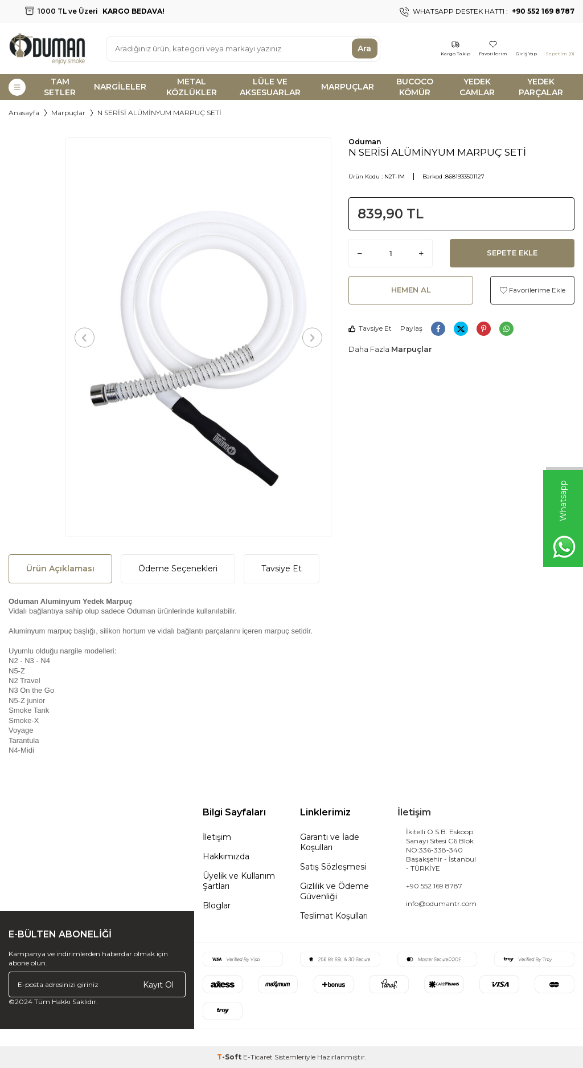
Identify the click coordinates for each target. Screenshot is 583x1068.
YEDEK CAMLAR (477, 87)
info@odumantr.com (441, 903)
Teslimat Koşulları (334, 916)
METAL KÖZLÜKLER (191, 87)
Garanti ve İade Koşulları (329, 842)
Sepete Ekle (512, 252)
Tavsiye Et (370, 328)
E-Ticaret (258, 1057)
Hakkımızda (226, 856)
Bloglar (217, 905)
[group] (198, 337)
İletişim (217, 837)
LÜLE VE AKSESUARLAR (270, 87)
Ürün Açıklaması (60, 568)
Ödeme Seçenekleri (177, 568)
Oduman (364, 141)
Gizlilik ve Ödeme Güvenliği (334, 891)
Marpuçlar (68, 112)
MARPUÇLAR (347, 87)
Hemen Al (411, 289)
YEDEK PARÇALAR (541, 87)
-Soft (230, 1057)
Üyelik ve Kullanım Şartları (239, 881)
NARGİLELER (120, 87)
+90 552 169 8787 (434, 886)
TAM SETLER (60, 87)
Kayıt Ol (158, 984)
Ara (364, 48)
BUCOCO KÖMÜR (414, 87)
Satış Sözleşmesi (333, 867)
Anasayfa (24, 112)
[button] (85, 337)
